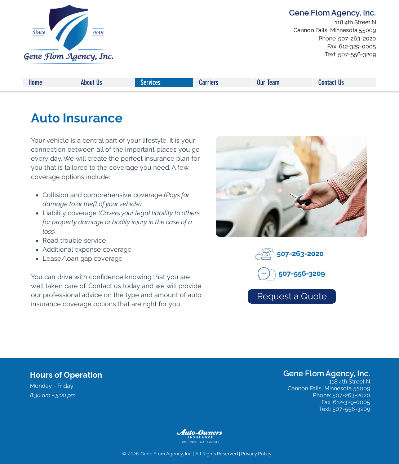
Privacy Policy (256, 453)
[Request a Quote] (292, 296)
